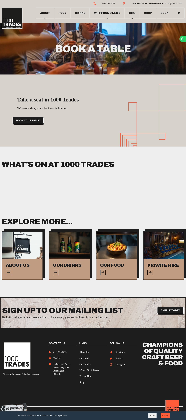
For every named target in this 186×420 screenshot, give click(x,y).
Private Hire (85, 375)
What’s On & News (89, 369)
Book (164, 12)
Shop (148, 12)
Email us (57, 357)
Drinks (80, 12)
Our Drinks (85, 363)
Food (62, 12)
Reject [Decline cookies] (152, 415)
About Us (84, 351)
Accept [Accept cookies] (165, 415)
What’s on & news (107, 14)
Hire (132, 14)
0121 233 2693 (59, 351)
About (45, 14)
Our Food (84, 357)
